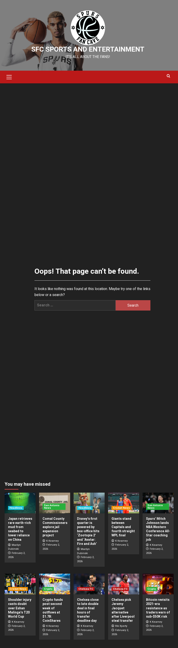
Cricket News (121, 508)
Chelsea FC (85, 589)
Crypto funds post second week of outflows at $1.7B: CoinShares (53, 610)
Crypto (48, 589)
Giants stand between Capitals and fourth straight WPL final (123, 527)
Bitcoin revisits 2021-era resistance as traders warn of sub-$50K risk (158, 608)
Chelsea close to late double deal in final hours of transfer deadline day (88, 610)
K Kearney (52, 541)
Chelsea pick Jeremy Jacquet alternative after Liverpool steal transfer (123, 610)
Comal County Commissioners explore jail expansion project (55, 527)
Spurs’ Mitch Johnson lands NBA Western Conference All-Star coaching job (158, 529)
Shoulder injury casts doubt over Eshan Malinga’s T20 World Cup (19, 608)
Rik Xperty (121, 626)
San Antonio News (51, 506)
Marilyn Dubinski (14, 547)
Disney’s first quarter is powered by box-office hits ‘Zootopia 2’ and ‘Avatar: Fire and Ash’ (88, 531)
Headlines (15, 508)
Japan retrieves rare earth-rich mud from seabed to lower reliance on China (20, 529)
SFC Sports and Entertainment (87, 49)
